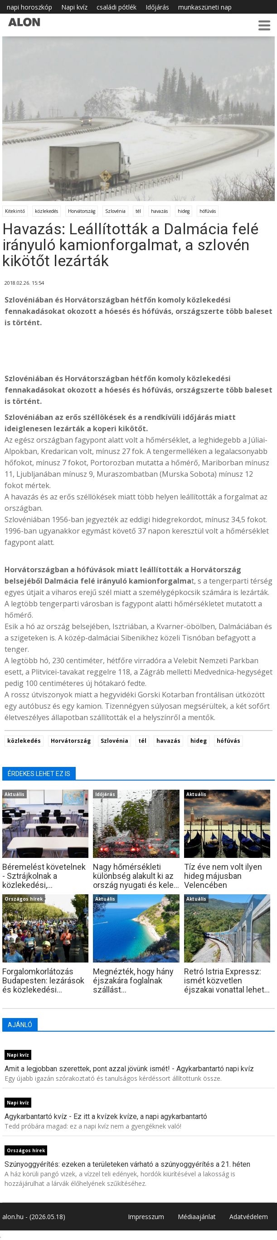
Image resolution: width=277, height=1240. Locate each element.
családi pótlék (116, 7)
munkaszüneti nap (205, 7)
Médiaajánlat (197, 1216)
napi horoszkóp (29, 7)
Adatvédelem (248, 1216)
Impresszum (146, 1216)
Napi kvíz (74, 7)
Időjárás (157, 7)
